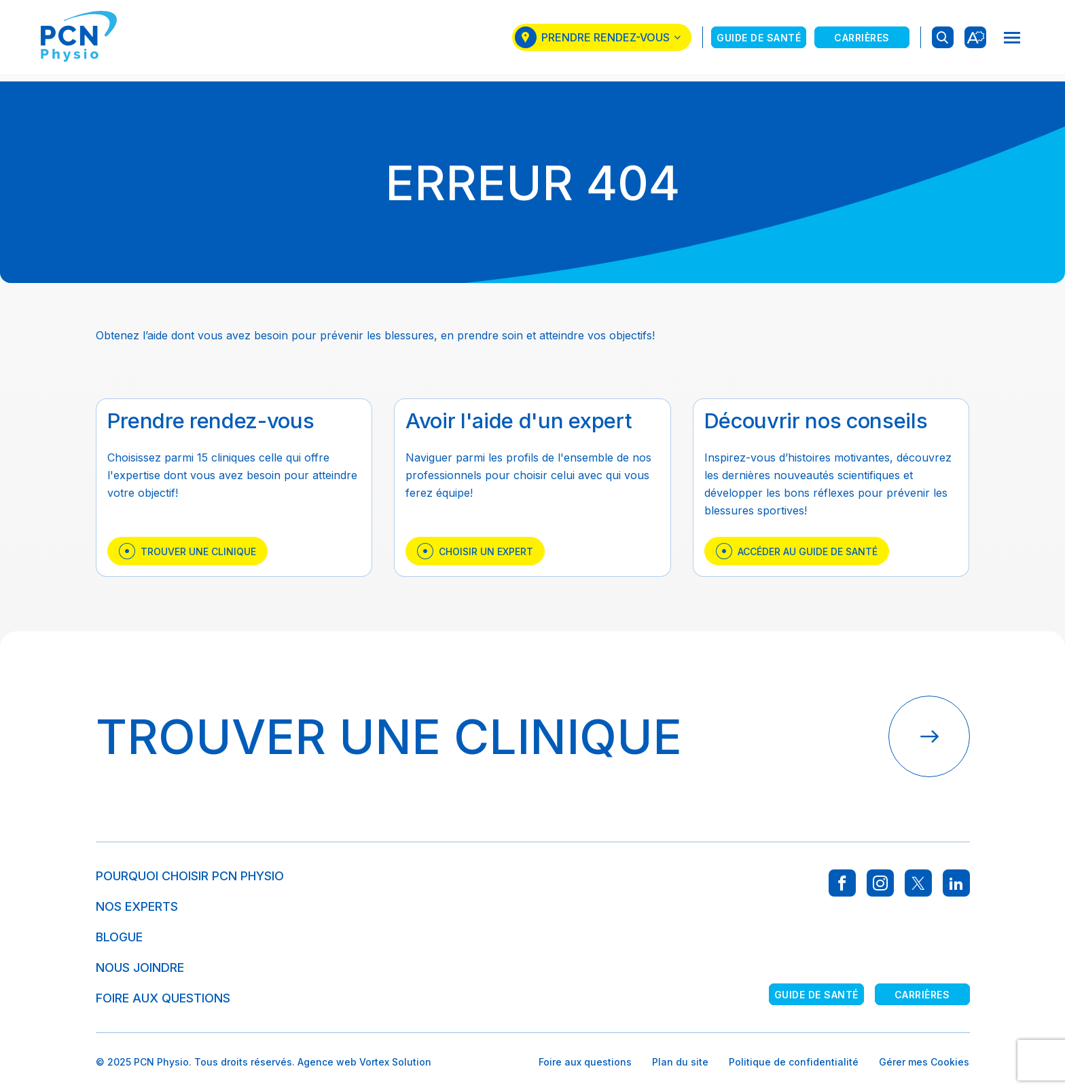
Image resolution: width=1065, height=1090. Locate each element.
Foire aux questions (163, 998)
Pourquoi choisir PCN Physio (190, 876)
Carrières (862, 40)
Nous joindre (140, 967)
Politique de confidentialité (794, 1062)
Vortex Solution (395, 1062)
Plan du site (680, 1062)
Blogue (119, 937)
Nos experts (137, 906)
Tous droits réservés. (244, 1062)
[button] (1012, 41)
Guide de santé (759, 40)
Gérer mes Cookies (924, 1062)
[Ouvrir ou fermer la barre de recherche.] (943, 41)
